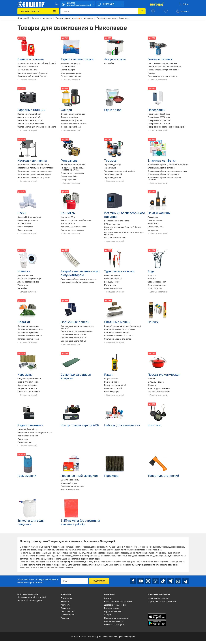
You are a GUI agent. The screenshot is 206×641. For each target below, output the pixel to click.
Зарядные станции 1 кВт (29, 117)
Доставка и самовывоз (115, 605)
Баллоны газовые (30, 59)
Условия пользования (158, 598)
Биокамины (153, 223)
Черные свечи (24, 223)
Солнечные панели (75, 322)
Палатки (23, 322)
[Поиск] (142, 11)
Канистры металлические (73, 227)
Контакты (65, 605)
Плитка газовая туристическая (162, 63)
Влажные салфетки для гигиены (163, 174)
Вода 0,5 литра (155, 288)
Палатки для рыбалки (28, 332)
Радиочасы (22, 439)
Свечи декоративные (27, 220)
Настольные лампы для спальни (33, 164)
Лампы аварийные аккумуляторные (78, 279)
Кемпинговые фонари (71, 120)
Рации (109, 374)
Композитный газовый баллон (32, 76)
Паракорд (111, 476)
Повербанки (157, 110)
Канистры (68, 213)
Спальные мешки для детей (117, 339)
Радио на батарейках (27, 429)
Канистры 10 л (68, 223)
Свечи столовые (25, 227)
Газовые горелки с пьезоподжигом (165, 66)
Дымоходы (153, 217)
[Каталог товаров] (38, 11)
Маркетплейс (67, 614)
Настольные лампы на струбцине (33, 177)
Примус (151, 73)
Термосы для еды (112, 164)
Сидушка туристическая (29, 379)
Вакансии (65, 608)
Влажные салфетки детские (161, 168)
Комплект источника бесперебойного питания (122, 228)
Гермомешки (26, 476)
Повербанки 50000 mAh (159, 123)
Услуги (107, 614)
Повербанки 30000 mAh (159, 117)
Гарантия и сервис (113, 611)
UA (56, 4)
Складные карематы (27, 385)
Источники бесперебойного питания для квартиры (124, 233)
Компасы (154, 425)
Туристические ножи (119, 271)
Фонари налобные (69, 117)
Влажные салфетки (162, 160)
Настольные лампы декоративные (34, 174)
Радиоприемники (30, 425)
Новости (65, 601)
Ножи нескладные (113, 278)
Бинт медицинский (70, 489)
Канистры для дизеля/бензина (76, 220)
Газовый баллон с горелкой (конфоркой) (36, 63)
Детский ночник (25, 275)
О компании (67, 598)
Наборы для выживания (122, 425)
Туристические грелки (77, 59)
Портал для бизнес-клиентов (162, 601)
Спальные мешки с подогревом (119, 329)
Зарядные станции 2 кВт (29, 114)
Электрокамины (156, 227)
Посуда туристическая (164, 374)
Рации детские (111, 379)
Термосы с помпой (113, 174)
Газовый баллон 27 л (27, 70)
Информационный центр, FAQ (31, 597)
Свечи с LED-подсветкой (29, 217)
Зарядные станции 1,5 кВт (30, 120)
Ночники (23, 271)
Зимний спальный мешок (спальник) (122, 326)
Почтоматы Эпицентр (114, 624)
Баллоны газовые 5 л (27, 66)
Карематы (25, 374)
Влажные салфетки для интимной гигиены (164, 178)
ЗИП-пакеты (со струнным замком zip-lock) (80, 522)
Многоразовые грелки (71, 73)
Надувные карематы (27, 388)
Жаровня (152, 385)
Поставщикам (67, 611)
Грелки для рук (68, 70)
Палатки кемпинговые (28, 339)
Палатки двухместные (28, 326)
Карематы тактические (28, 391)
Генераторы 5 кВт (69, 176)
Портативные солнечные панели (77, 331)
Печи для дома (155, 220)
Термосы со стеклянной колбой (119, 171)
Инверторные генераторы (73, 164)
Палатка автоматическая (29, 336)
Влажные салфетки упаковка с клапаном (168, 164)
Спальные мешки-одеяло (116, 332)
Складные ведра (156, 382)
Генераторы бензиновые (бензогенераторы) (72, 169)
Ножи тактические (113, 288)
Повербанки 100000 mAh (159, 120)
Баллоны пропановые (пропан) (32, 73)
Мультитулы (110, 285)
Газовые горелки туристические (163, 70)
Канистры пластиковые (72, 230)
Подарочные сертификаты (116, 618)
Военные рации (111, 391)
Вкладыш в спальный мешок (118, 336)
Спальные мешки (117, 322)
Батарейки (109, 63)
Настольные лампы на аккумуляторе (35, 168)
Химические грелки (70, 63)
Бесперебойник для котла (116, 221)
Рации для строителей (115, 385)
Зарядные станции (31, 110)
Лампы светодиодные (28, 282)
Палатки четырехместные (30, 329)
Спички (153, 322)
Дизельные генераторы (72, 173)
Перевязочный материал (79, 476)
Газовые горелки (160, 59)
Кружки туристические (159, 388)
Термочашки (110, 168)
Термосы (110, 160)
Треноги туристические (159, 391)
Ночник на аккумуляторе (29, 278)
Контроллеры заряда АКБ (80, 425)
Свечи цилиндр (24, 230)
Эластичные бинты (70, 480)
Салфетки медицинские (72, 486)
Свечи (21, 213)
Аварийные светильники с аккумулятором (80, 273)
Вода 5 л (152, 278)
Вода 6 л (152, 275)
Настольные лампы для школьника (34, 171)
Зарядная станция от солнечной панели (36, 127)
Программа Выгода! (113, 621)
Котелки (151, 379)
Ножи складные (112, 275)
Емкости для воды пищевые (31, 522)
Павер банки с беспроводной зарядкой (166, 127)
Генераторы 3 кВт (69, 179)
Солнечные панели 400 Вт (73, 338)
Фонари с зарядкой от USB (73, 123)
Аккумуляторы (115, 59)
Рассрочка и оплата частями (118, 601)
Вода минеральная (157, 282)
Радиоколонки (24, 442)
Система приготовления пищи (162, 76)
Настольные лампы (32, 160)
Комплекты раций (113, 388)
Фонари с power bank (71, 127)
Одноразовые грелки (71, 76)
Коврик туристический (28, 382)
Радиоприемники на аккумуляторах (34, 432)
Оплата (107, 598)
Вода (151, 271)
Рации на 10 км (111, 382)
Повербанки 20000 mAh (159, 114)
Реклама (65, 618)
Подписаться (99, 581)
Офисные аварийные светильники (77, 282)
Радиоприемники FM (27, 436)
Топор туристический (163, 476)
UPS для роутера (112, 224)
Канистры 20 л (68, 217)
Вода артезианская (157, 285)
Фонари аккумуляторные (73, 114)
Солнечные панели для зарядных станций (77, 327)
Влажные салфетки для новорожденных (167, 171)
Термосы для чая (112, 177)
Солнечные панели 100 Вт (73, 341)
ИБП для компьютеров (115, 237)
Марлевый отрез (69, 483)
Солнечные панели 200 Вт (73, 334)
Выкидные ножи (112, 282)
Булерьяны (153, 230)
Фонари (66, 110)
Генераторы (69, 160)
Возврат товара (111, 608)
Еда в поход (112, 110)
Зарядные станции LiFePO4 (30, 123)
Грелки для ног (68, 66)
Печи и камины (159, 213)
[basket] (182, 11)
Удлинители (23, 285)
